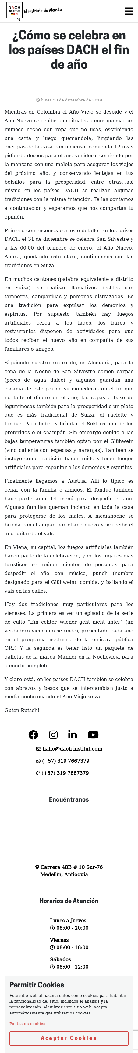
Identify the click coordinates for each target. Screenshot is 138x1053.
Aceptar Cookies (69, 1038)
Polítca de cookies (27, 1023)
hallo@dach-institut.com (72, 749)
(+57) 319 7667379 (65, 761)
